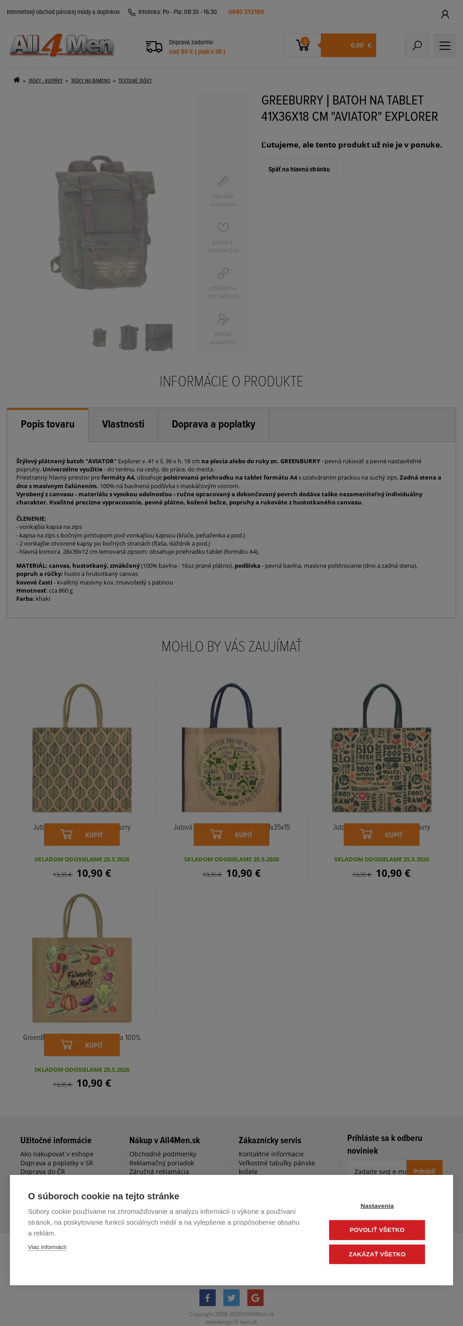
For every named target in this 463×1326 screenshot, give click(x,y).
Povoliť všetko (380, 1230)
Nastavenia (380, 1206)
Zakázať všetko (380, 1254)
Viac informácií (47, 1247)
